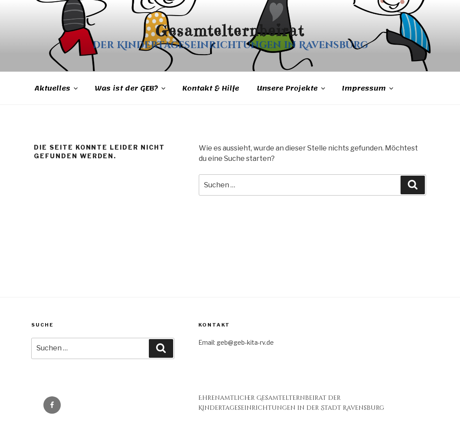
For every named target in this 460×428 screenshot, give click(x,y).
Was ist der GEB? (131, 88)
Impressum (368, 88)
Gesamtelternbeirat (230, 30)
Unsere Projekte (291, 88)
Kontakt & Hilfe (210, 88)
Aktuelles (56, 88)
